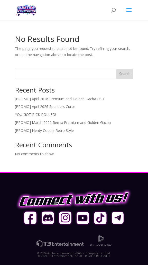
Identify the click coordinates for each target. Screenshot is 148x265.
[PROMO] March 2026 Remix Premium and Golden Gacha (63, 122)
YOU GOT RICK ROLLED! (35, 114)
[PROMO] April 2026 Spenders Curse (45, 106)
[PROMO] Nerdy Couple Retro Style (44, 130)
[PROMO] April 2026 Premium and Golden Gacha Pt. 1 (60, 98)
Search (125, 73)
